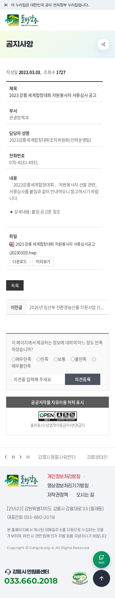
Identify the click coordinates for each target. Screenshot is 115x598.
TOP (101, 578)
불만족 (80, 359)
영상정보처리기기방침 (67, 486)
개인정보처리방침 (63, 476)
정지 (13, 457)
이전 (5, 457)
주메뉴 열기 (107, 19)
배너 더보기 (28, 457)
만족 (44, 359)
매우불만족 (21, 366)
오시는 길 (85, 495)
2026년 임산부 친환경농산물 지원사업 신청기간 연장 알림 (67, 307)
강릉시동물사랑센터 (57, 457)
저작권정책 (57, 495)
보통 (61, 359)
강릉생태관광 (99, 457)
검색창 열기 (94, 19)
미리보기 (43, 261)
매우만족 (23, 359)
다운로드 (20, 261)
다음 (20, 457)
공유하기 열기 (103, 44)
